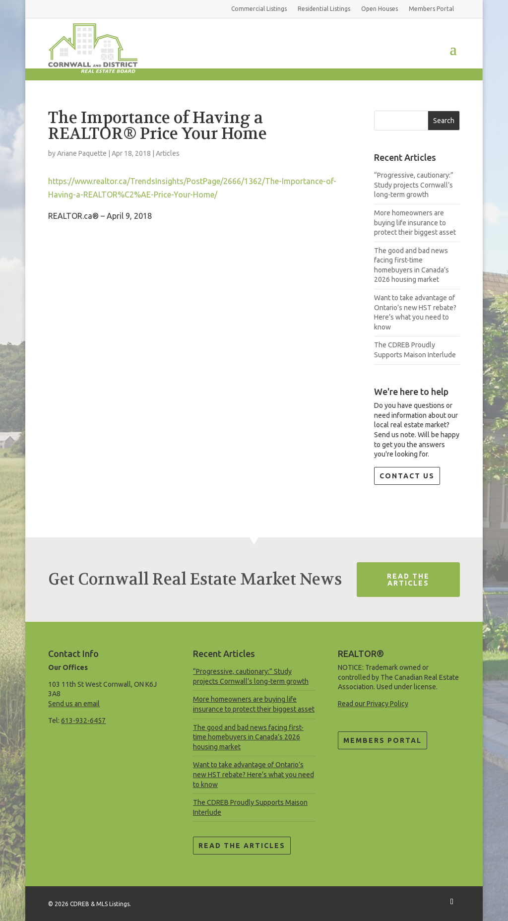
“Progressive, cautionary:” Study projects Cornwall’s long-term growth (413, 184)
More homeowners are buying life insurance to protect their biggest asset (415, 222)
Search (443, 121)
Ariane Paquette (82, 153)
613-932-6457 (83, 720)
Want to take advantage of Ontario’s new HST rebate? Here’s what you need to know (253, 774)
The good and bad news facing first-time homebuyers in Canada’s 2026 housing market (248, 737)
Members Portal (382, 740)
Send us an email (74, 704)
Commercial (259, 8)
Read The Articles (408, 579)
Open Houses (379, 8)
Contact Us (407, 476)
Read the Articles (241, 846)
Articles (168, 153)
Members (431, 8)
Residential (324, 8)
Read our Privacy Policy (373, 704)
